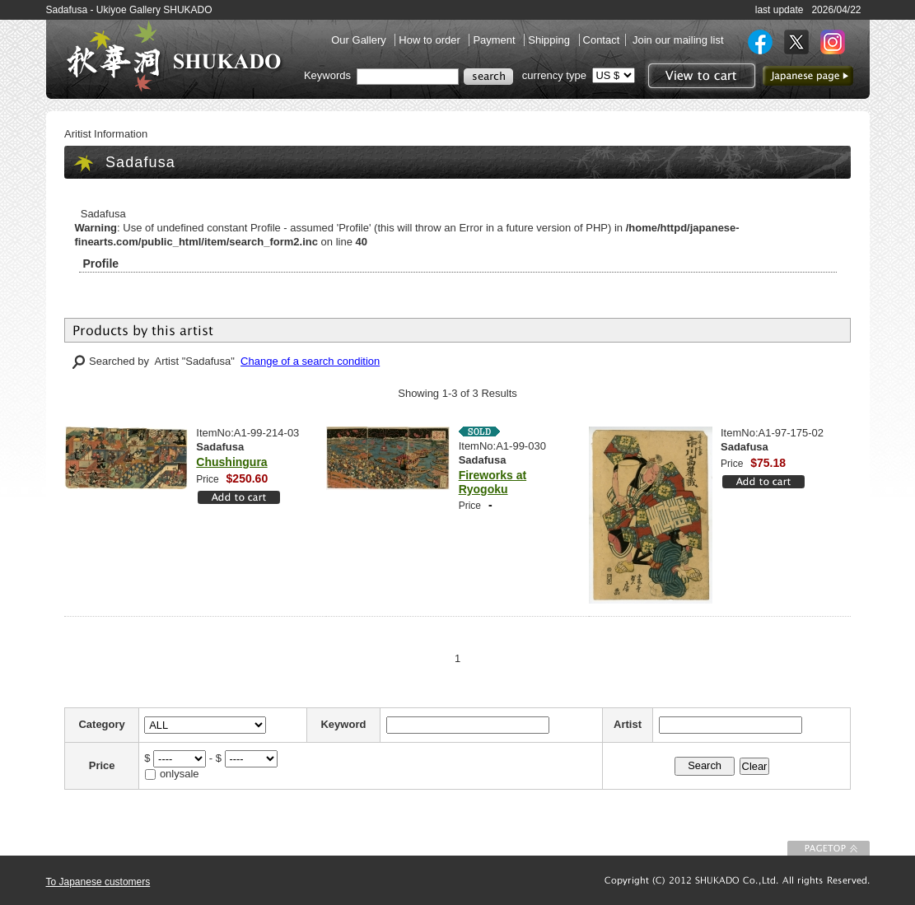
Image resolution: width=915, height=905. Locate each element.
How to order (431, 40)
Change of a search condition (310, 361)
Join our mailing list (678, 40)
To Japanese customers (98, 882)
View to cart (699, 75)
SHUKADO (174, 56)
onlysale (179, 773)
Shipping (550, 40)
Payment (495, 40)
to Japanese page (808, 76)
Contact (601, 40)
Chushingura (231, 462)
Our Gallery (360, 40)
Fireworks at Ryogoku (492, 482)
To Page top (828, 848)
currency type (554, 75)
